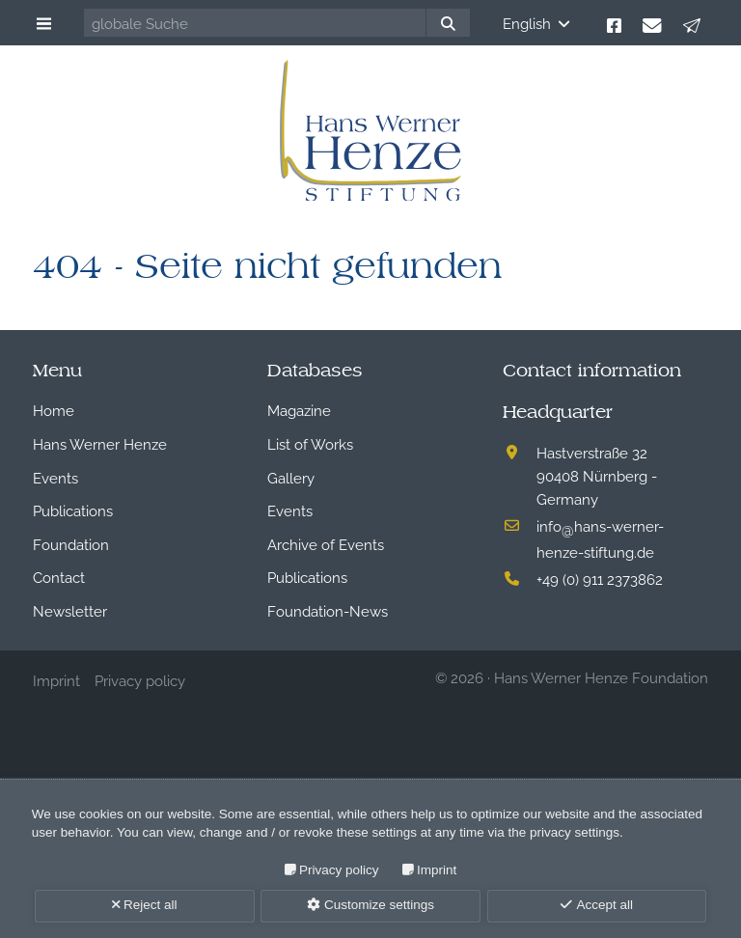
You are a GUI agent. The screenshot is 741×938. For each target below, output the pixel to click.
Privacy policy (339, 870)
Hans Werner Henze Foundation (601, 676)
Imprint (436, 870)
